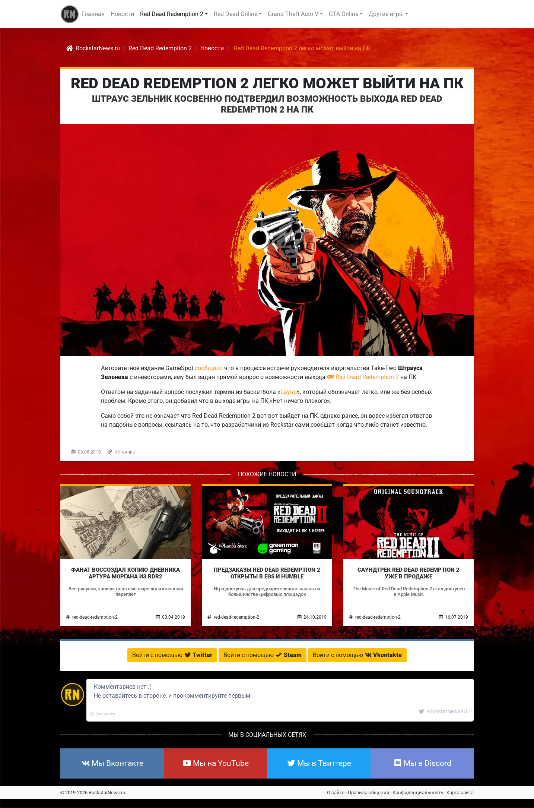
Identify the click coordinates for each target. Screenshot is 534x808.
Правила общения (368, 792)
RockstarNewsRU (443, 711)
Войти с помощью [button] (172, 655)
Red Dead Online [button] (235, 14)
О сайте (335, 792)
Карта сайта (460, 792)
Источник (121, 452)
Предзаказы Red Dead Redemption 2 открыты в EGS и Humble (267, 573)
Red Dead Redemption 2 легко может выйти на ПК (267, 83)
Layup (288, 391)
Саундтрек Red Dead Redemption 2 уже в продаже (408, 573)
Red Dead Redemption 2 (363, 377)
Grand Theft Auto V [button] (293, 14)
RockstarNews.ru (107, 792)
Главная (93, 14)
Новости (122, 14)
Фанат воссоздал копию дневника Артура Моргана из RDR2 (125, 573)
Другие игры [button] (386, 14)
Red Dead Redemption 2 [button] (171, 14)
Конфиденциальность (417, 792)
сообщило (209, 368)
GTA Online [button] (343, 14)
